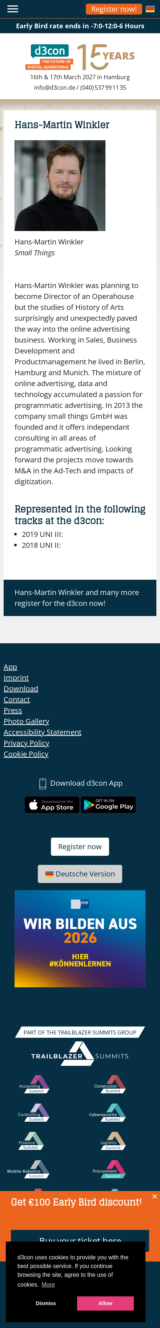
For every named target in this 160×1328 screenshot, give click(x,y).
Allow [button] (105, 1303)
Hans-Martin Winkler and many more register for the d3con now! (77, 597)
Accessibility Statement (42, 732)
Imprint (16, 678)
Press (13, 710)
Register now (80, 846)
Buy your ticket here (80, 1241)
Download (21, 688)
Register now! (114, 9)
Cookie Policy (26, 754)
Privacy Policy (26, 743)
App (10, 667)
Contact (17, 699)
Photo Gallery (26, 721)
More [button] (48, 1285)
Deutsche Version (80, 874)
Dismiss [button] (46, 1303)
